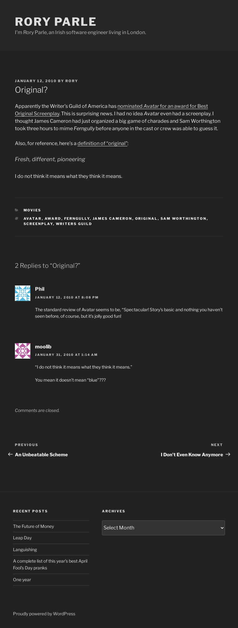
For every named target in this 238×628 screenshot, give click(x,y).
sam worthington (184, 218)
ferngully (77, 218)
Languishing (25, 549)
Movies (33, 210)
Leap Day (22, 537)
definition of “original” (102, 143)
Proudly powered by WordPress (44, 613)
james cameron (112, 218)
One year (22, 579)
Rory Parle (56, 22)
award (53, 218)
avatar (33, 218)
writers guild (74, 224)
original (146, 218)
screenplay (38, 224)
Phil (39, 289)
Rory (71, 81)
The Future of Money (33, 526)
